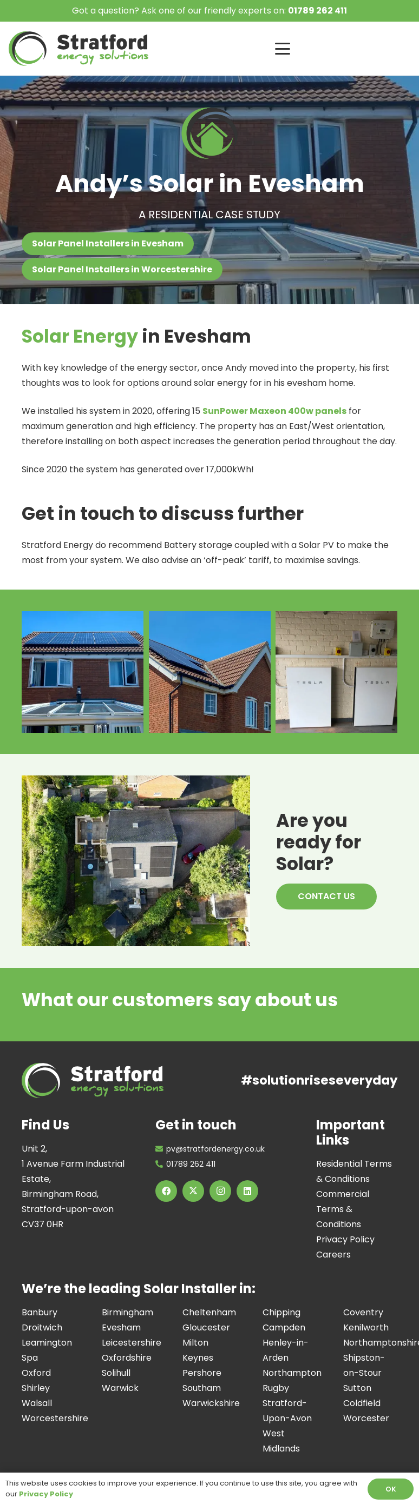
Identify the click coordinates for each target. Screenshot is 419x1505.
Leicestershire (131, 1342)
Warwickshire (211, 1403)
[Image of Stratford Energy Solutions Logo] (78, 48)
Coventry (363, 1312)
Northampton (292, 1373)
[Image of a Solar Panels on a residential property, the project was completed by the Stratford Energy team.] (210, 672)
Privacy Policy (345, 1239)
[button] (343, 48)
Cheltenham (209, 1312)
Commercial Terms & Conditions (342, 1209)
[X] (193, 1191)
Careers (333, 1254)
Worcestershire (55, 1418)
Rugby (276, 1388)
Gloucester (206, 1327)
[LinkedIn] (247, 1191)
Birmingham (127, 1312)
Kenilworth (366, 1327)
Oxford (36, 1373)
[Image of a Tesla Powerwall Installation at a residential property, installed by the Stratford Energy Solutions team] (336, 672)
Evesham (121, 1327)
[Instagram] (220, 1191)
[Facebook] (166, 1191)
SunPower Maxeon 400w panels (274, 411)
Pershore (201, 1373)
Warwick (120, 1388)
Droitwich (42, 1327)
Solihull (116, 1373)
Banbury (39, 1312)
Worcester (366, 1418)
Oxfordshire (127, 1358)
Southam (201, 1388)
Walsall (37, 1403)
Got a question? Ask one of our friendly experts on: (209, 10)
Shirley (36, 1388)
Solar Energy (80, 336)
